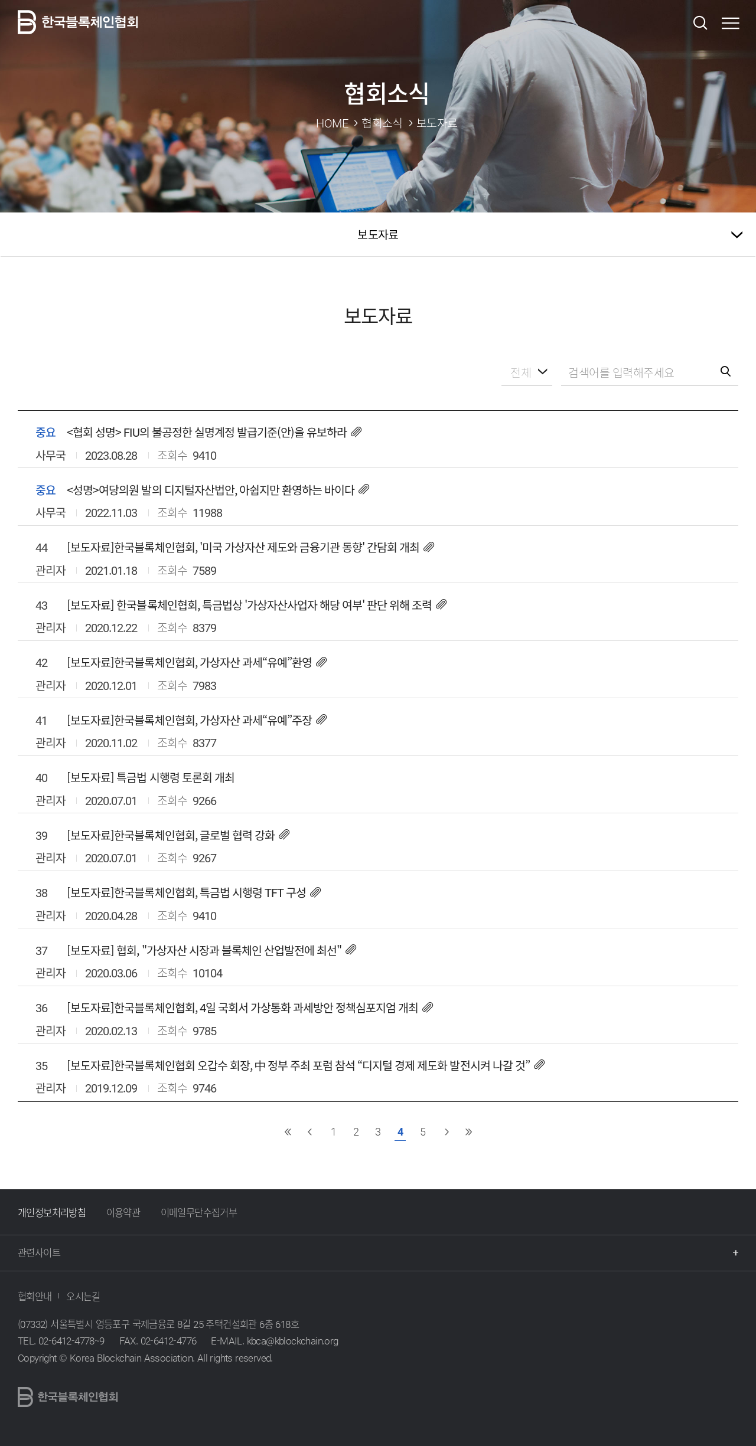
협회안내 (35, 1296)
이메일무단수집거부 (199, 1212)
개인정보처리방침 (52, 1212)
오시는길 (83, 1296)
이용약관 (123, 1212)
